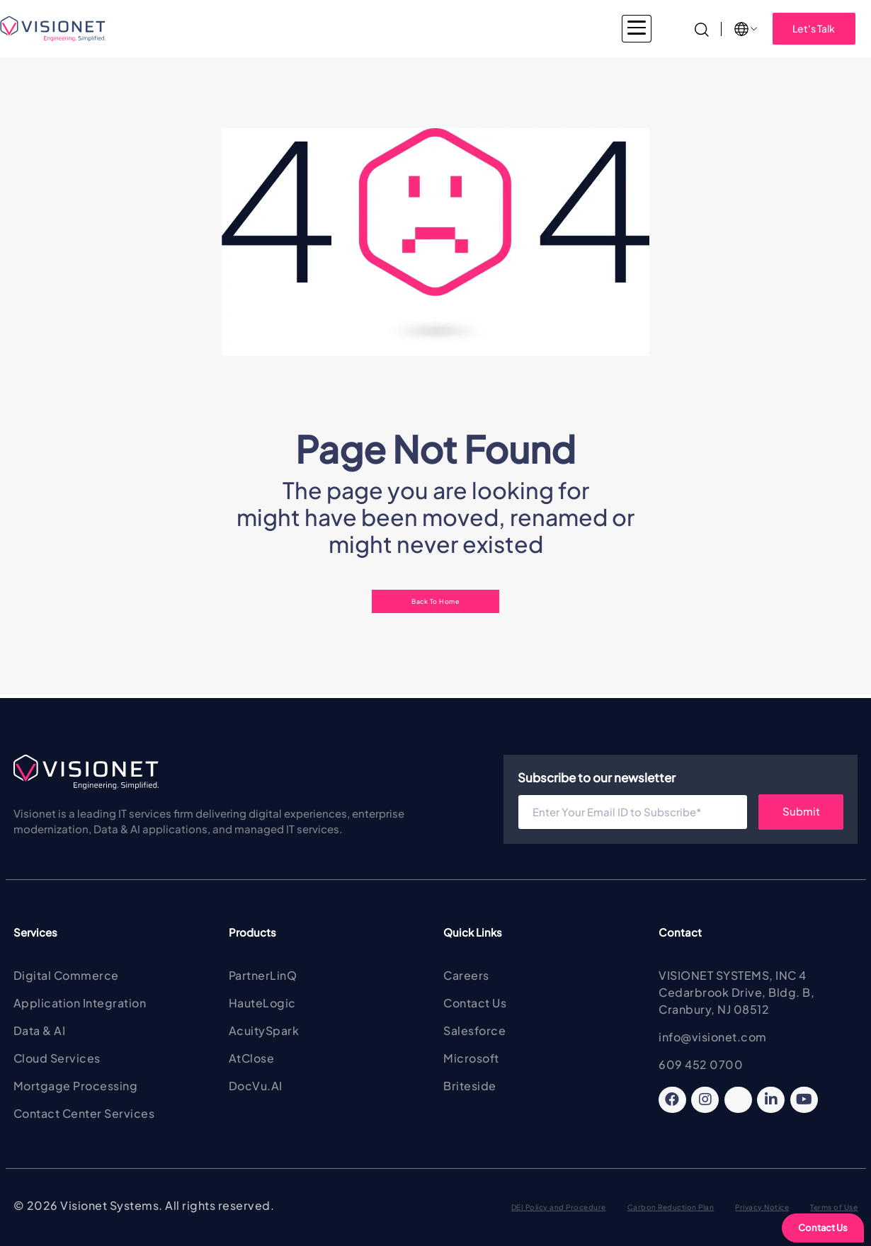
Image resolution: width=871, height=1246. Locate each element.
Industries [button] (260, 28)
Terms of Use (834, 1207)
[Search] (702, 28)
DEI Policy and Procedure (558, 1207)
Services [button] (333, 28)
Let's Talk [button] (813, 28)
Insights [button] (627, 28)
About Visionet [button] (545, 28)
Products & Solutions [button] (432, 28)
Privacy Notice (762, 1207)
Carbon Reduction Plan (671, 1207)
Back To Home (435, 601)
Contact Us (823, 1227)
